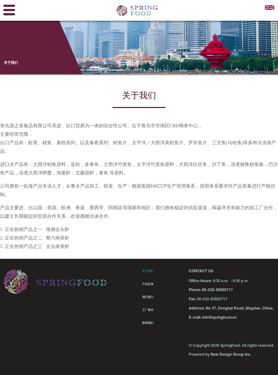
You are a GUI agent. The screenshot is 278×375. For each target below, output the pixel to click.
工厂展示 (147, 310)
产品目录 (147, 284)
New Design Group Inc (230, 355)
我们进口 (147, 297)
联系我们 (147, 323)
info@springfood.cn (219, 318)
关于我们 (147, 271)
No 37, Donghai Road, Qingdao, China (239, 309)
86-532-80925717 (217, 290)
